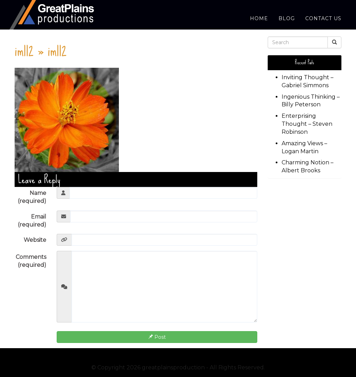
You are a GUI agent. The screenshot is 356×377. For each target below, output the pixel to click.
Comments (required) (31, 261)
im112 (24, 50)
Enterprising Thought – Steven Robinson (307, 124)
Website (35, 240)
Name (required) (32, 197)
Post (157, 337)
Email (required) (32, 220)
